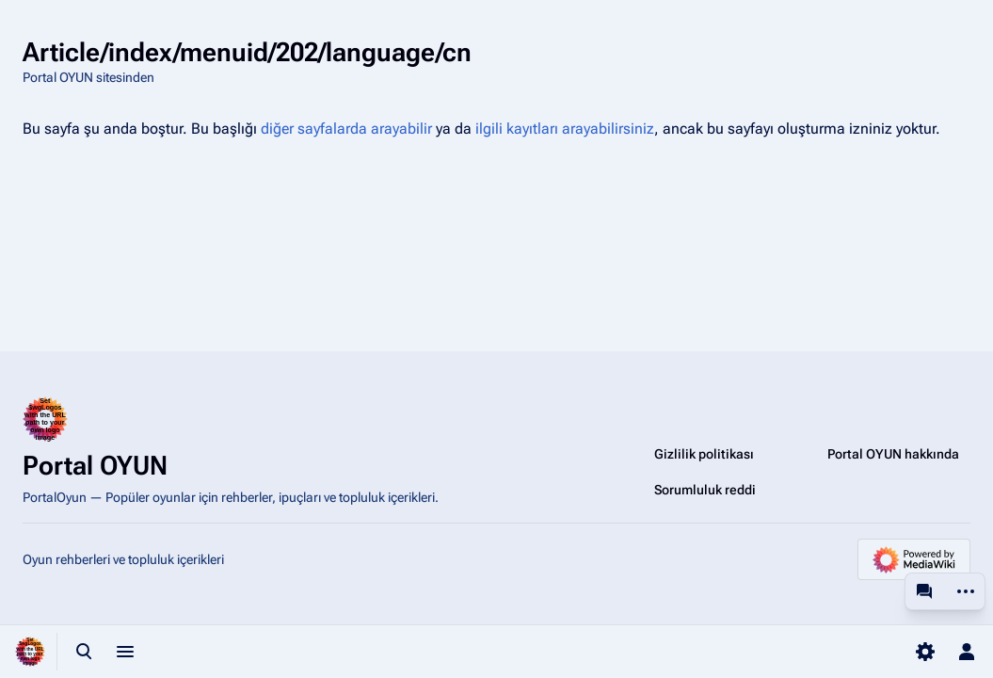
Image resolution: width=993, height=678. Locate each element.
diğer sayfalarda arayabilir (346, 128)
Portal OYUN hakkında (893, 453)
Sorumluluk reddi (705, 489)
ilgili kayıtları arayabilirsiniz (564, 128)
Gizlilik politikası (704, 453)
